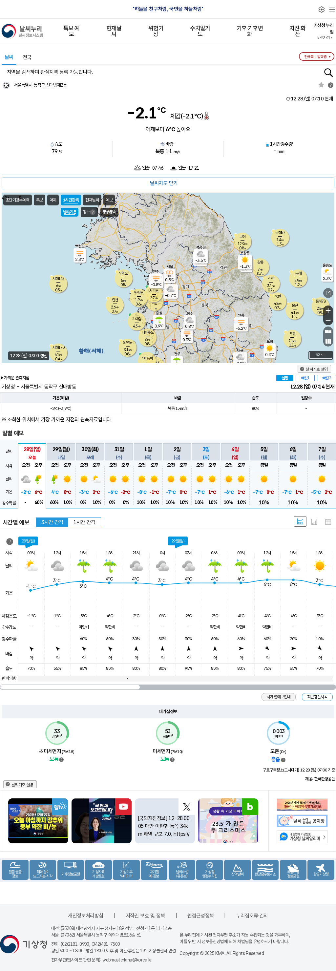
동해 (298, 273)
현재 (312, 99)
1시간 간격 (84, 522)
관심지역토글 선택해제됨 (321, 85)
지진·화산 (297, 31)
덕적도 (138, 292)
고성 (242, 236)
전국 (27, 57)
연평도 (123, 273)
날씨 (9, 57)
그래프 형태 (314, 522)
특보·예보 (71, 31)
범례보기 (61, 760)
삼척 (271, 278)
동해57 (280, 232)
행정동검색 (328, 72)
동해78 (321, 301)
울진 (295, 305)
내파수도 (148, 332)
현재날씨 (113, 31)
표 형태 (328, 522)
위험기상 (155, 31)
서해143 (58, 278)
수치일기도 (200, 31)
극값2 (326, 377)
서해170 (58, 347)
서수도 (153, 290)
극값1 (305, 377)
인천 (115, 300)
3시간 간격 (52, 522)
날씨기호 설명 (316, 369)
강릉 (260, 262)
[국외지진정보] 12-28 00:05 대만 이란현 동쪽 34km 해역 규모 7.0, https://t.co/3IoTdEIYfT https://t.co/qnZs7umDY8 (164, 834)
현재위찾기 (6, 85)
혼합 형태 (300, 521)
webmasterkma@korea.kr (127, 959)
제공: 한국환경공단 (320, 778)
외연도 (127, 342)
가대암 (136, 319)
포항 (292, 333)
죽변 (278, 296)
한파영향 (9, 678)
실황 (285, 377)
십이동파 (147, 358)
